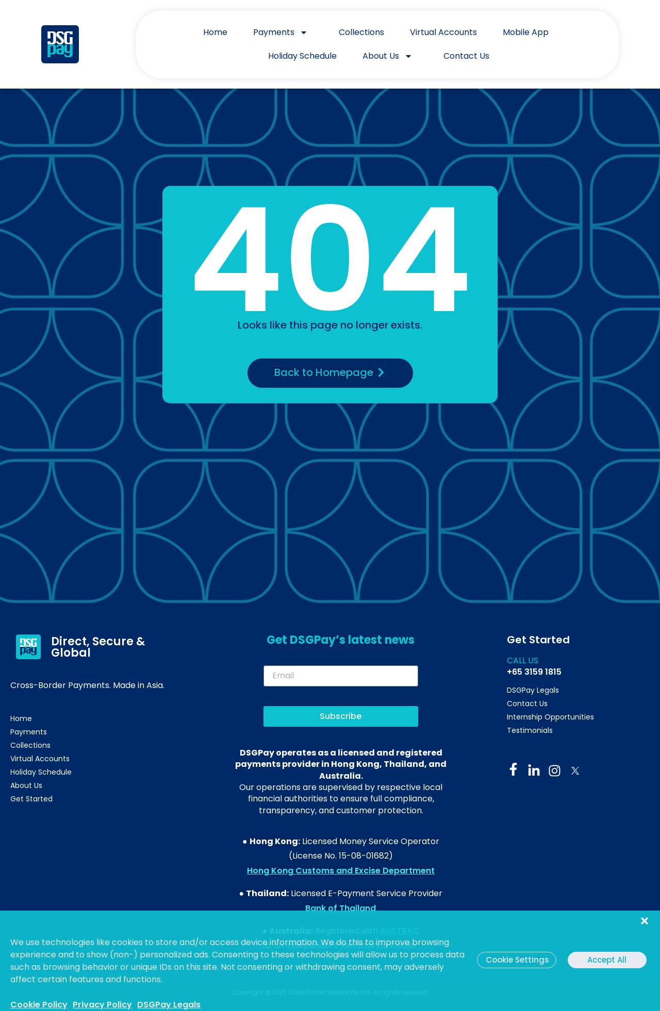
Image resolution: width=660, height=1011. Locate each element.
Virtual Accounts (443, 32)
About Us (390, 56)
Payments (283, 32)
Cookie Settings (517, 959)
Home (215, 32)
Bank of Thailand (340, 908)
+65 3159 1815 (534, 672)
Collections (361, 32)
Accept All (606, 959)
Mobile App (526, 32)
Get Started (31, 799)
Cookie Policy (39, 1004)
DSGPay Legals (169, 1004)
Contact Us (466, 56)
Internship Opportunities (550, 717)
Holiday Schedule (302, 56)
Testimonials (530, 730)
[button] (644, 916)
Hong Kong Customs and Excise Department (341, 871)
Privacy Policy (102, 1004)
